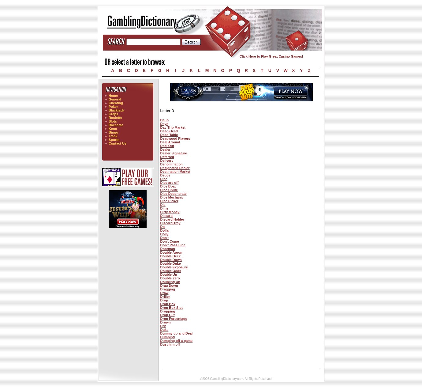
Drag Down (169, 285)
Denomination (171, 164)
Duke (164, 329)
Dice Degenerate (173, 193)
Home (113, 95)
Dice (163, 179)
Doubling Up (170, 282)
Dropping (167, 311)
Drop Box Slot (171, 307)
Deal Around (170, 142)
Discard (166, 216)
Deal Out (167, 146)
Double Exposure (174, 267)
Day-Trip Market (173, 127)
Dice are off (169, 182)
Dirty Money (170, 212)
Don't (164, 238)
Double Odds (170, 271)
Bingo (113, 132)
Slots (113, 121)
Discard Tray (170, 223)
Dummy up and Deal (176, 333)
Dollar (165, 230)
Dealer (165, 149)
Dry (163, 326)
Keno (113, 129)
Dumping (167, 337)
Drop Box (168, 304)
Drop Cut (167, 315)
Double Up (168, 274)
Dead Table (169, 135)
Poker (113, 106)
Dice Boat (168, 186)
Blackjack (116, 110)
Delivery (167, 160)
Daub (164, 120)
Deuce (165, 175)
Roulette (115, 117)
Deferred (167, 157)
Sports (114, 140)
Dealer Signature (173, 153)
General (115, 99)
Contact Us (117, 143)
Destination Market (175, 171)
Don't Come (169, 241)
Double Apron (171, 252)
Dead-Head (169, 131)
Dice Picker (169, 201)
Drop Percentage (173, 318)
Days (164, 124)
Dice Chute (169, 190)
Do (162, 227)
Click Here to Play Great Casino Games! (271, 56)
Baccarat (116, 125)
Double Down (171, 260)
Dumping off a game (176, 341)
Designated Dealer (175, 168)
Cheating (116, 103)
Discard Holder (172, 219)
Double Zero (170, 278)
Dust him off (170, 344)
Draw (164, 293)
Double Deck (170, 256)
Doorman (167, 249)
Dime (164, 208)
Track (113, 136)
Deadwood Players (175, 138)
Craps (113, 114)
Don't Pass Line (172, 245)
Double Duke (170, 263)
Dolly (164, 234)
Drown (165, 322)
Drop (164, 300)
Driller (165, 296)
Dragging (167, 289)
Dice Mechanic (172, 197)
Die (163, 204)
